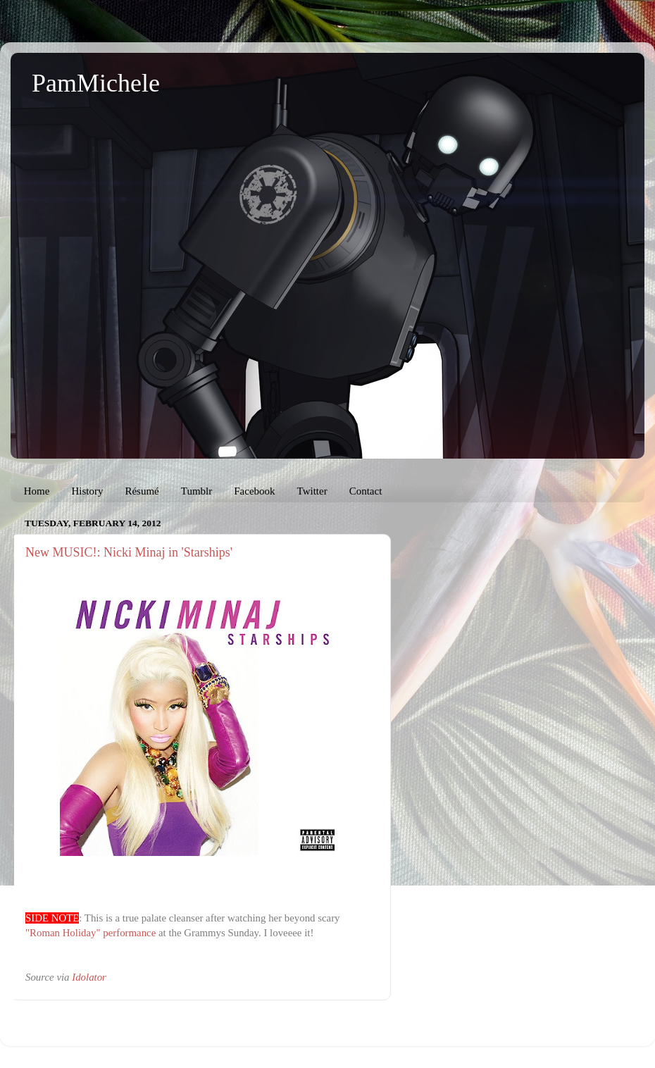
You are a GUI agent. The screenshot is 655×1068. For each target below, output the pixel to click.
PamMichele (96, 83)
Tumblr (196, 491)
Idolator (89, 977)
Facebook (254, 491)
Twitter (312, 491)
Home (37, 491)
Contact (365, 491)
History (87, 491)
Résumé (141, 491)
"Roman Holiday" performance (90, 932)
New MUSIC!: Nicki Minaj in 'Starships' (128, 552)
